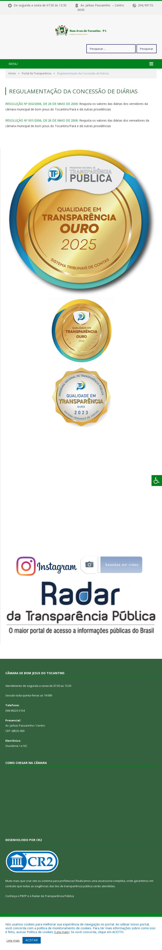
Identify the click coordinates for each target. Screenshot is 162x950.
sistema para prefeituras (58, 896)
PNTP (23, 911)
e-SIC (24, 761)
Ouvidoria (11, 761)
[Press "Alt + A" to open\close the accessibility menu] (157, 480)
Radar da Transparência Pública (53, 911)
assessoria (105, 896)
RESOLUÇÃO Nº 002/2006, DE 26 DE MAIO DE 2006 (41, 119)
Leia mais (61, 932)
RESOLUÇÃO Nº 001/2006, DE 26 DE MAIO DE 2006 (41, 135)
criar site (31, 896)
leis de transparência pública (74, 901)
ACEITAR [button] (32, 940)
